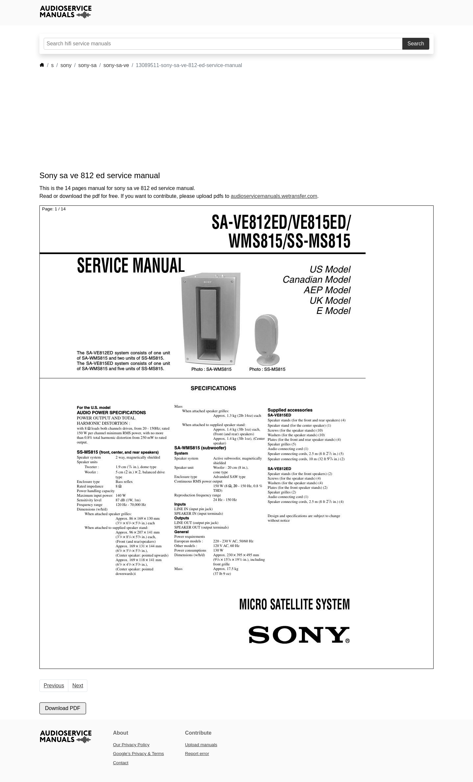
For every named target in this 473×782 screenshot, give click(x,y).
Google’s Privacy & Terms (138, 753)
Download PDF (62, 708)
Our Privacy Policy (131, 744)
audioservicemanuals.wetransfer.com (274, 196)
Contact (120, 762)
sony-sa (87, 65)
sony (66, 65)
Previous (54, 685)
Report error (197, 753)
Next (77, 685)
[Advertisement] (226, 120)
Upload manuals (201, 744)
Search (416, 43)
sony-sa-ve (116, 65)
